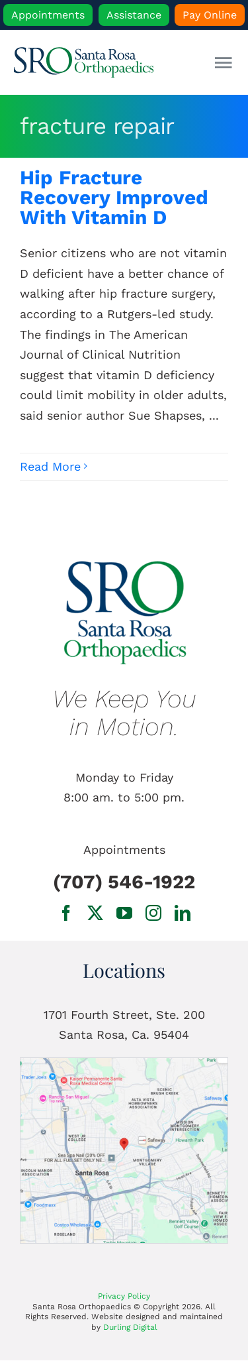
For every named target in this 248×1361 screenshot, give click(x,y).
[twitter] (95, 913)
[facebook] (66, 913)
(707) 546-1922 (124, 881)
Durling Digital (130, 1327)
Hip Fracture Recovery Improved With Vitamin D (114, 197)
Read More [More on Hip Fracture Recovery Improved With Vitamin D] (50, 466)
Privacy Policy (124, 1296)
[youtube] (124, 913)
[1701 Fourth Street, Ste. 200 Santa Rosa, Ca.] (124, 1064)
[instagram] (153, 913)
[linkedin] (182, 913)
